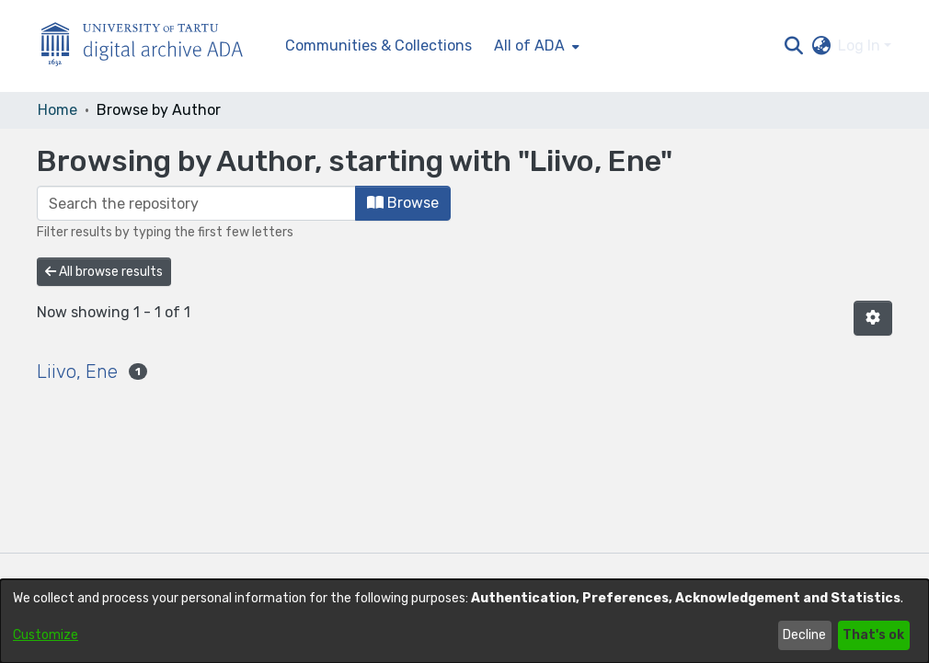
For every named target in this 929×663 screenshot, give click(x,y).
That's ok (873, 635)
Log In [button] (861, 45)
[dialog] (464, 621)
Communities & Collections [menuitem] (378, 45)
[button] (793, 46)
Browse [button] (403, 202)
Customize (45, 635)
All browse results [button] (104, 272)
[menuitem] (534, 46)
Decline (804, 635)
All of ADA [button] (529, 45)
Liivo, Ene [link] (77, 371)
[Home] (152, 46)
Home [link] (57, 110)
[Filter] (196, 203)
